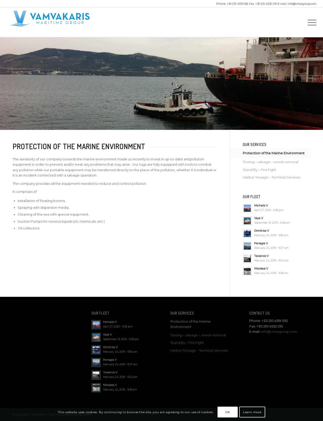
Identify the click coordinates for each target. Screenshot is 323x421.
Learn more (252, 412)
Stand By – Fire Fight (259, 170)
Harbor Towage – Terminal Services (271, 177)
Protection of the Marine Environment (274, 153)
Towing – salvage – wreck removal (270, 162)
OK (227, 412)
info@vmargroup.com (279, 331)
